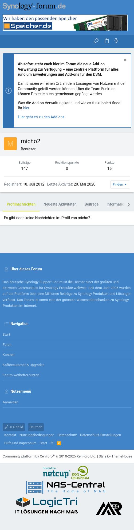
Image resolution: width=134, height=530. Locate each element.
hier (26, 108)
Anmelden (10, 402)
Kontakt (9, 355)
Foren (7, 345)
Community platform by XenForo (49, 456)
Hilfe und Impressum (20, 443)
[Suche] (126, 41)
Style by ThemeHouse (115, 456)
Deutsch (36, 427)
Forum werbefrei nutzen (21, 375)
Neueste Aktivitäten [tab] (60, 204)
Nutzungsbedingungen (36, 435)
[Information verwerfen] (124, 60)
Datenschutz (67, 435)
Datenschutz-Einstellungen (100, 435)
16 (109, 168)
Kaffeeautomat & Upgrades (23, 365)
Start (6, 334)
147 (24, 168)
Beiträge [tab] (92, 204)
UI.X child (13, 427)
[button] (8, 41)
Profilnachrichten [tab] (21, 204)
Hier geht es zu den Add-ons (41, 117)
